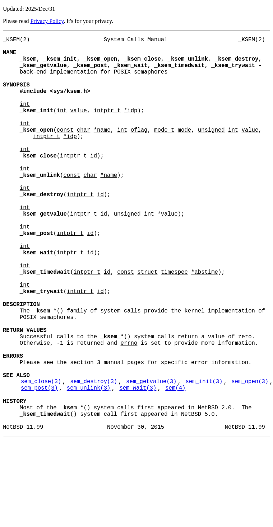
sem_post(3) (39, 467)
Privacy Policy (47, 21)
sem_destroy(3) (93, 459)
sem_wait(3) (137, 467)
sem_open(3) (249, 459)
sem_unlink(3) (89, 467)
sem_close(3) (41, 459)
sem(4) (175, 467)
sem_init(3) (203, 459)
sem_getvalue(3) (151, 459)
